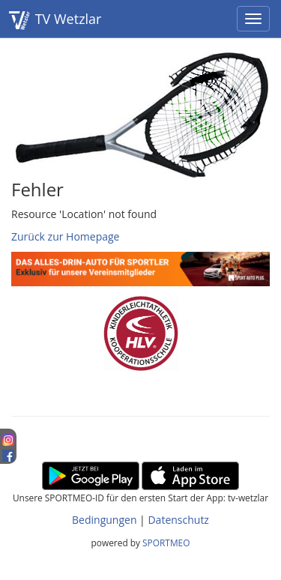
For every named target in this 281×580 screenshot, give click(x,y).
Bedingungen (104, 520)
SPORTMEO (166, 543)
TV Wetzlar (55, 20)
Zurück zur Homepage (65, 236)
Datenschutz (178, 520)
